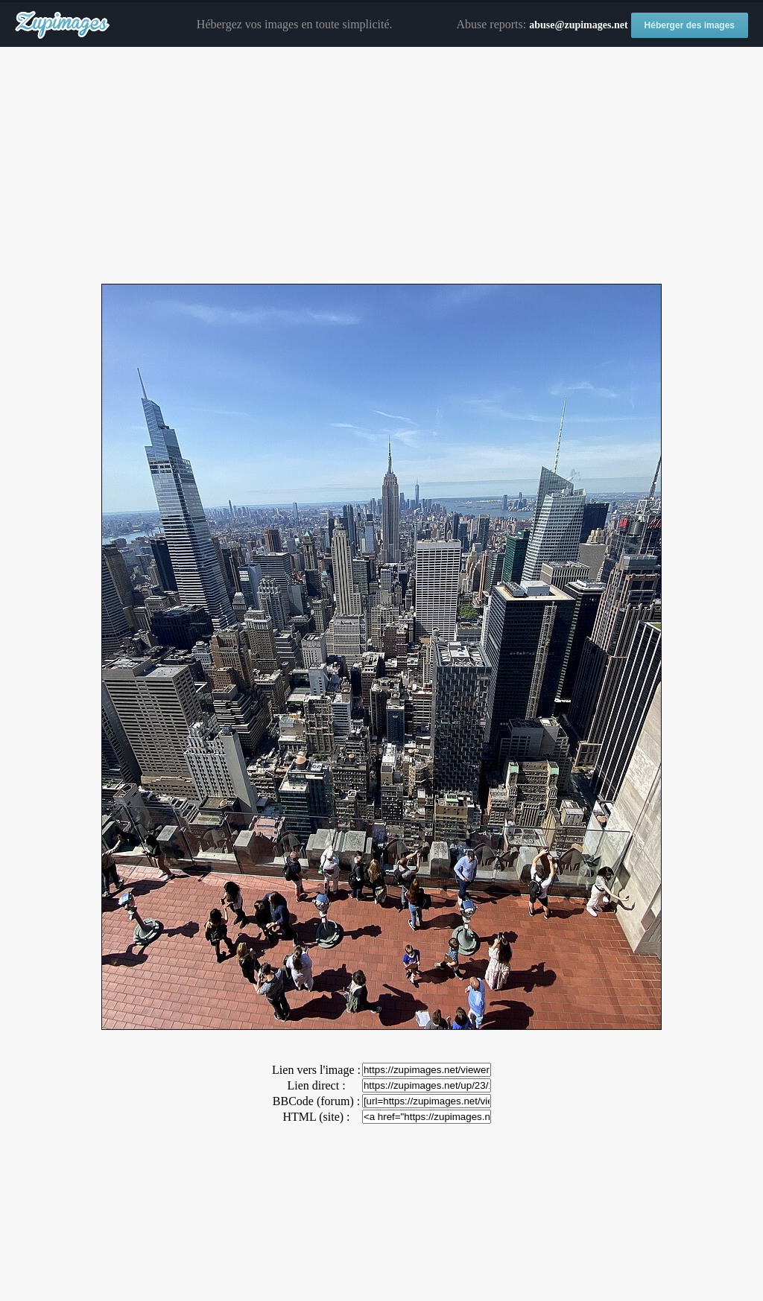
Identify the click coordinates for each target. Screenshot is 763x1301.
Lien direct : (316, 1085)
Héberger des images (690, 25)
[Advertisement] (381, 166)
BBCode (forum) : (316, 1101)
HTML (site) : (315, 1116)
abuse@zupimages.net (578, 25)
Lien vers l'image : (316, 1069)
